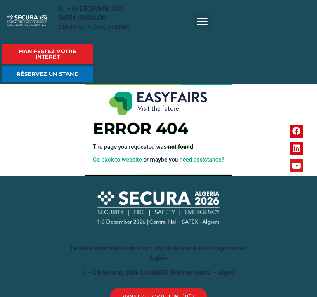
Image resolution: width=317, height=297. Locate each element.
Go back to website (117, 159)
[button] (202, 21)
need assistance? (202, 159)
